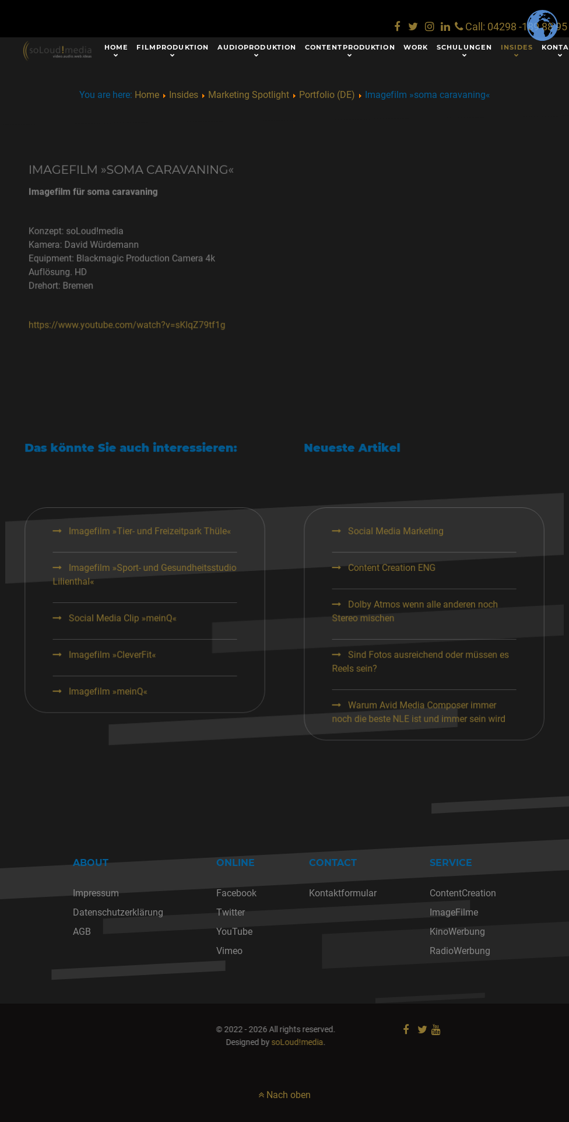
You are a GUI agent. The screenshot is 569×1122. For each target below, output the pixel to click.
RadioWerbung (460, 950)
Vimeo (229, 950)
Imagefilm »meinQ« (149, 699)
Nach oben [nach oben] (284, 1094)
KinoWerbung (457, 931)
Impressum (96, 893)
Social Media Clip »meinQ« (160, 643)
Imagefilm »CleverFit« (152, 671)
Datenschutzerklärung (118, 912)
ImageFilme (454, 912)
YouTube (234, 931)
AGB (82, 931)
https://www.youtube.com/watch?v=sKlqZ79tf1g (173, 302)
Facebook (236, 893)
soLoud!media (187, 1042)
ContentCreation (463, 893)
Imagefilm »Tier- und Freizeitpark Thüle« (181, 577)
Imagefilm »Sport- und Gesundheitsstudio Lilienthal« (178, 610)
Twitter (230, 912)
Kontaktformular (343, 893)
